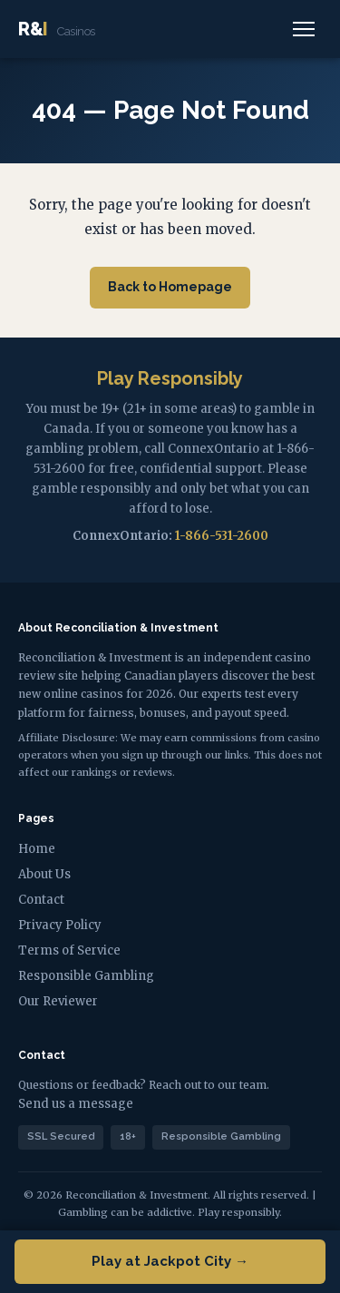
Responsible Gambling (86, 976)
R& (56, 29)
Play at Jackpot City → (170, 1261)
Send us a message (75, 1104)
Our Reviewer (58, 1001)
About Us (44, 874)
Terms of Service (69, 950)
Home (36, 849)
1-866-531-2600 (221, 536)
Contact (41, 899)
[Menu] (304, 29)
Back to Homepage (170, 286)
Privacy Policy (60, 925)
